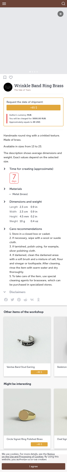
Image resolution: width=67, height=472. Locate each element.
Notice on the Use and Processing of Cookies (28, 455)
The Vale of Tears (22, 90)
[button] (30, 71)
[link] (20, 4)
